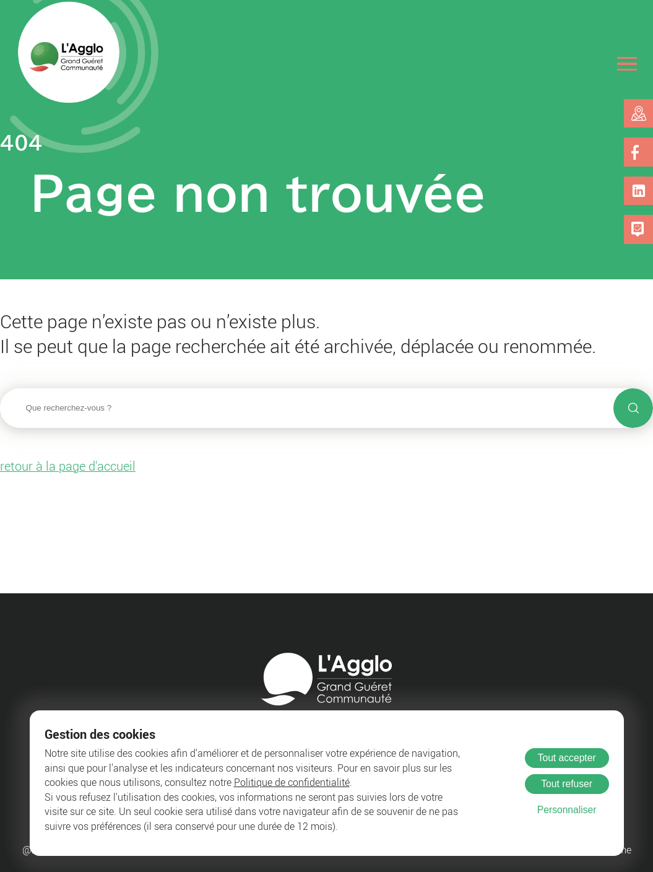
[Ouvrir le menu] (627, 63)
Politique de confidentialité (292, 782)
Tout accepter (567, 757)
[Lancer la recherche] (633, 408)
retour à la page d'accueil (68, 466)
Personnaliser (567, 809)
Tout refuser (566, 783)
